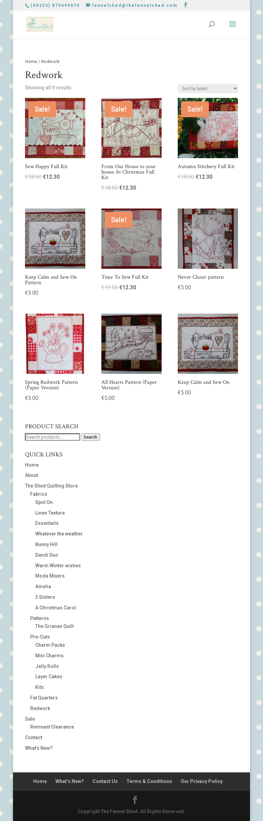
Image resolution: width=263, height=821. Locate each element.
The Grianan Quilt (54, 626)
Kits (39, 687)
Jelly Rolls (47, 666)
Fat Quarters (44, 697)
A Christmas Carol (55, 607)
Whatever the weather (59, 533)
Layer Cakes (48, 676)
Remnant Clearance (52, 727)
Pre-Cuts (40, 637)
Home (31, 61)
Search (90, 437)
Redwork (40, 708)
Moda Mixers (50, 576)
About (31, 475)
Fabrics (38, 494)
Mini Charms (49, 655)
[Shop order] (208, 88)
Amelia (43, 586)
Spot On (44, 502)
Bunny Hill (46, 544)
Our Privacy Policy (202, 781)
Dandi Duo (46, 555)
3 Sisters (45, 597)
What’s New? (39, 748)
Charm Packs (50, 645)
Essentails (47, 523)
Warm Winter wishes (58, 565)
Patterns (39, 618)
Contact (33, 737)
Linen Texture (50, 513)
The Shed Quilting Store (51, 486)
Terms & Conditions (149, 781)
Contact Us (105, 781)
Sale (30, 719)
